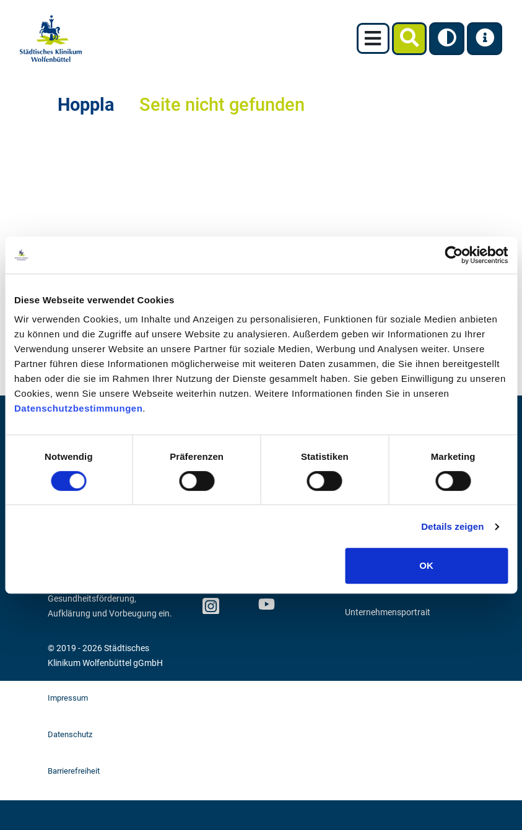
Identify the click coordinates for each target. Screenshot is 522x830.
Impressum (68, 697)
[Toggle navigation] (373, 38)
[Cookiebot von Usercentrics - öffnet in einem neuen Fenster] (453, 255)
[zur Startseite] (51, 38)
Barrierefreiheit (74, 771)
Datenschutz (70, 734)
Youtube (265, 605)
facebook (238, 602)
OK (426, 565)
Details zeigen (452, 526)
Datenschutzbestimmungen (78, 408)
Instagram (210, 602)
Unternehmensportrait (387, 612)
